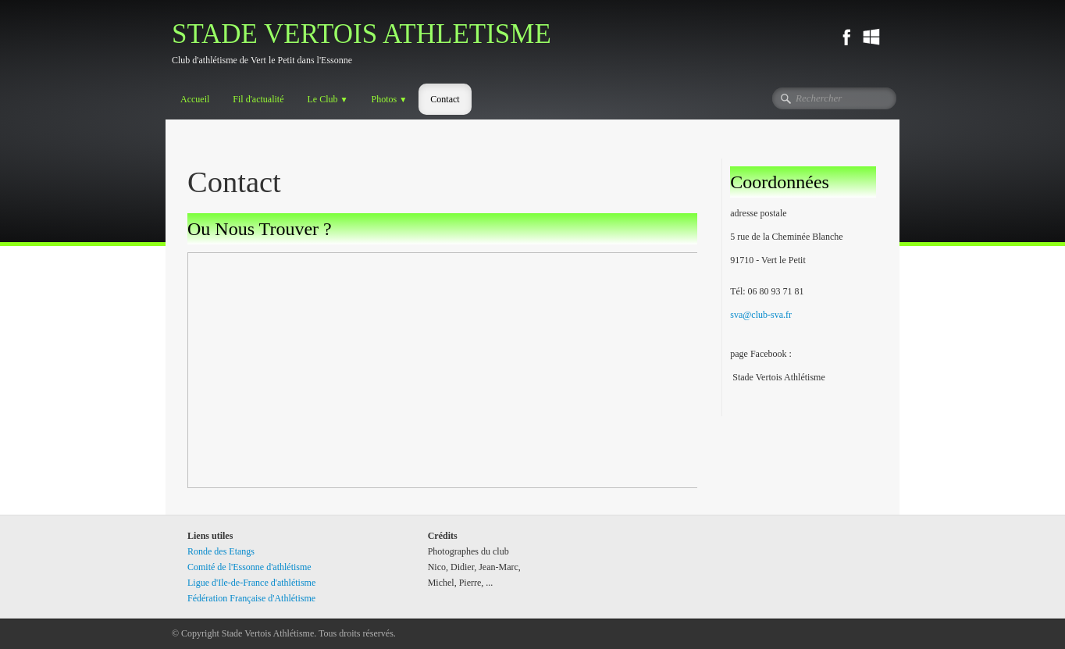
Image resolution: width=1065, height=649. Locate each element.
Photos (390, 99)
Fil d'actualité (258, 99)
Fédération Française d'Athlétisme (251, 598)
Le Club (327, 99)
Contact (444, 99)
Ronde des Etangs (221, 551)
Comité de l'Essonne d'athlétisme (249, 567)
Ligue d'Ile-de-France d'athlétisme (251, 582)
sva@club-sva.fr (761, 314)
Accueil (194, 99)
